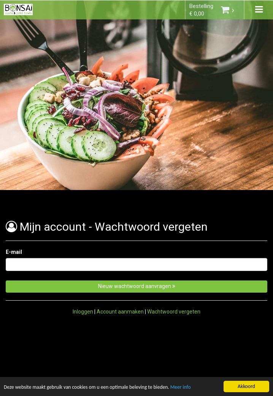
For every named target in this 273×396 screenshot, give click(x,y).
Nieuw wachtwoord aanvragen (136, 286)
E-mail (14, 252)
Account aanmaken (120, 312)
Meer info (181, 388)
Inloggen (83, 312)
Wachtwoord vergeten (173, 312)
